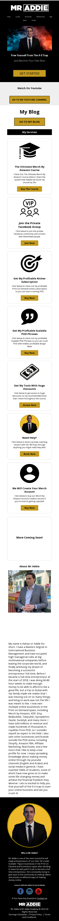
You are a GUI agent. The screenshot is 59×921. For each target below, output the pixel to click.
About (25, 20)
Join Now (29, 243)
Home (9, 17)
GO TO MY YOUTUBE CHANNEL (29, 99)
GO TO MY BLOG (29, 121)
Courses (18, 17)
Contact (34, 20)
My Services (28, 17)
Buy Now (29, 297)
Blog (51, 17)
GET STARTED (29, 73)
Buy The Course (29, 188)
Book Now (29, 453)
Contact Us (42, 898)
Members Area (41, 17)
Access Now (29, 405)
